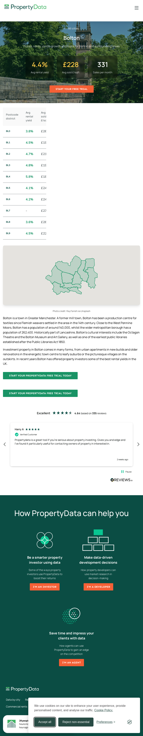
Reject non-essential (75, 722)
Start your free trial (72, 89)
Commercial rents (16, 706)
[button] (4, 444)
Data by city (13, 699)
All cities (71, 28)
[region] (71, 444)
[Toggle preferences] (105, 722)
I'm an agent (71, 662)
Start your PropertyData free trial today (40, 375)
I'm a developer (98, 586)
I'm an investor (44, 586)
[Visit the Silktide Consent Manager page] (129, 722)
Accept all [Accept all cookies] (44, 722)
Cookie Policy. (103, 710)
